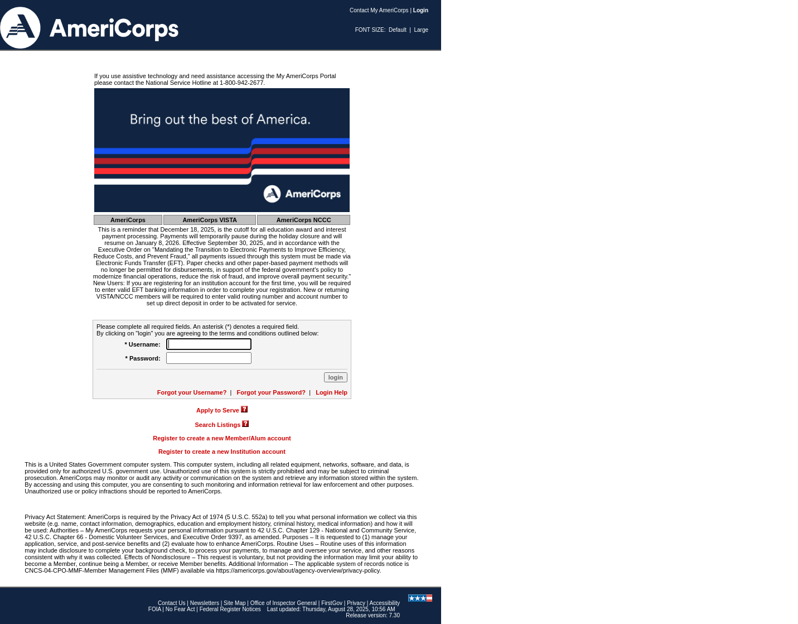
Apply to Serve (217, 410)
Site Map (234, 603)
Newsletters (204, 603)
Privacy (356, 603)
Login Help (331, 392)
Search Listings (218, 424)
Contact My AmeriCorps (379, 10)
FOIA (154, 609)
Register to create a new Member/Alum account (222, 438)
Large (421, 30)
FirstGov (331, 603)
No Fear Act (180, 609)
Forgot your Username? (192, 392)
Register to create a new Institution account (222, 451)
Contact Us (171, 603)
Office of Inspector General (283, 603)
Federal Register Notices (230, 609)
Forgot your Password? (271, 392)
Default (398, 30)
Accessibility (385, 603)
